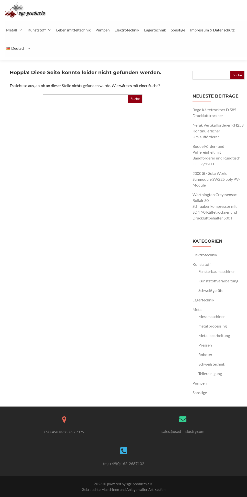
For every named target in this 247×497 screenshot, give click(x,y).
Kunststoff (41, 30)
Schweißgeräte (210, 290)
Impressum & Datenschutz (212, 30)
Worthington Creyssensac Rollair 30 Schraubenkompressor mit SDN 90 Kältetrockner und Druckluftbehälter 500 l (215, 206)
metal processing (212, 326)
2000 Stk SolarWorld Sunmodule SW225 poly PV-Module (216, 179)
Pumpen (103, 30)
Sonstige (178, 30)
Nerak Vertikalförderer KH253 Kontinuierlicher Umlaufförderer (218, 131)
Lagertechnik (155, 30)
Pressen (205, 345)
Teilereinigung (210, 373)
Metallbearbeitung (214, 335)
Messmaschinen (212, 316)
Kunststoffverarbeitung (218, 280)
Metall (16, 30)
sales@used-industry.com (182, 431)
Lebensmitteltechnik (73, 30)
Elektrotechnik (127, 30)
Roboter (205, 354)
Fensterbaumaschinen (217, 271)
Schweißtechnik (211, 364)
